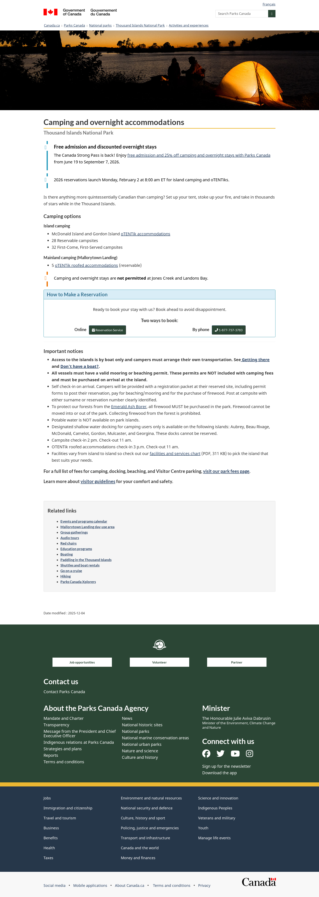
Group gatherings (74, 532)
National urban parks (142, 744)
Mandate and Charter (64, 718)
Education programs (76, 549)
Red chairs (68, 543)
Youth (203, 827)
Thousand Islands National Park (140, 25)
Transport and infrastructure (145, 837)
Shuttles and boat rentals (79, 565)
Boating (66, 554)
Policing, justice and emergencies (150, 827)
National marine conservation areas (155, 738)
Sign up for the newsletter (226, 766)
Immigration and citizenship (68, 808)
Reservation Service (107, 331)
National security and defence (147, 808)
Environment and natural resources (151, 798)
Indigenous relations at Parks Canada (79, 742)
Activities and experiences (189, 25)
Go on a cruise (71, 571)
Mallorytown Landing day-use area (87, 527)
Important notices (63, 351)
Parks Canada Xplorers (78, 582)
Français (269, 4)
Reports (51, 755)
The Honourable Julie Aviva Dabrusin (238, 723)
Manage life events (214, 837)
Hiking (65, 576)
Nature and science (140, 751)
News (127, 718)
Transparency (56, 725)
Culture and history (140, 757)
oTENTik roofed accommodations (86, 265)
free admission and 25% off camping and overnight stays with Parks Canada (198, 155)
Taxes (48, 857)
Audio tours (69, 538)
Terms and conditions (64, 762)
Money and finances (138, 857)
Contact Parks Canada (64, 691)
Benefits (51, 837)
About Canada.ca (129, 885)
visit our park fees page (226, 471)
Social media (55, 885)
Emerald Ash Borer (128, 406)
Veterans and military (216, 818)
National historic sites (142, 725)
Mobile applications (90, 885)
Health (49, 847)
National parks (100, 25)
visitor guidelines (98, 481)
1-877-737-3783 (229, 330)
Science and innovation (218, 798)
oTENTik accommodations (145, 234)
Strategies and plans (63, 748)
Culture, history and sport (143, 818)
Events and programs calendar (83, 521)
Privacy (204, 885)
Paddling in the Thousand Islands (85, 560)
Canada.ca (52, 25)
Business (51, 827)
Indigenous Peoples (215, 808)
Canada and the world (140, 847)
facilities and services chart (175, 453)
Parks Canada (74, 25)
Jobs (47, 798)
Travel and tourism (60, 818)
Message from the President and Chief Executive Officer (80, 733)
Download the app (219, 772)
